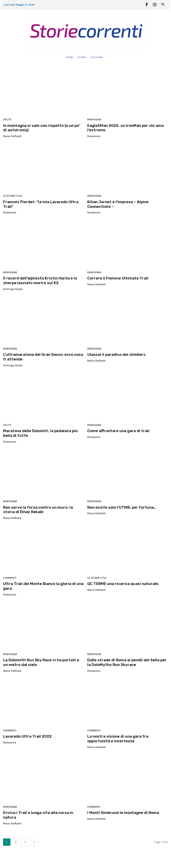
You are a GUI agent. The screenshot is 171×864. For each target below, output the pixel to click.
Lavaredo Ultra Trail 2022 (27, 734)
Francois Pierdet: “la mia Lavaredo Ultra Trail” (39, 203)
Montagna (94, 120)
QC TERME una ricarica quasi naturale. (122, 582)
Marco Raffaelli (12, 136)
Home (7, 858)
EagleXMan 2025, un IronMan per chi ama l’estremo (124, 127)
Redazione (93, 136)
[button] (109, 57)
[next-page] (34, 835)
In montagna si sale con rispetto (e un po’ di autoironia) (42, 127)
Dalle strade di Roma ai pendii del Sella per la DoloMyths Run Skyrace (127, 660)
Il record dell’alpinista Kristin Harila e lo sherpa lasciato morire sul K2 (38, 279)
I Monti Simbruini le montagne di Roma (122, 811)
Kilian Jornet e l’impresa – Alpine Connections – (116, 203)
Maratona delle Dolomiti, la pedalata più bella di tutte (43, 432)
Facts (7, 120)
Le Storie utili (12, 196)
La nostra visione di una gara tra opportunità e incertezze (116, 736)
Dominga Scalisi (12, 288)
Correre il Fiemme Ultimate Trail (116, 277)
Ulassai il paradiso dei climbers (114, 354)
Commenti (9, 576)
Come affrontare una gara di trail (117, 430)
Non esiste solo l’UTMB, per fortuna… (120, 506)
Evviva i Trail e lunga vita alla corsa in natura (43, 811)
